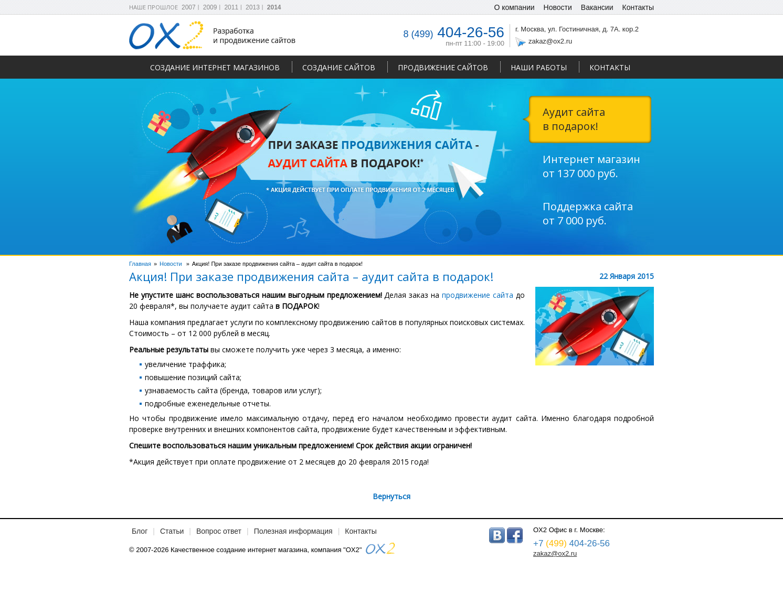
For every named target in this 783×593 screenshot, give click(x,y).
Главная (140, 264)
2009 (210, 7)
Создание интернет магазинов (215, 67)
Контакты (609, 67)
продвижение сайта (477, 295)
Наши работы (539, 67)
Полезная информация (293, 531)
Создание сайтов (338, 67)
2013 (253, 7)
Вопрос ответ (218, 531)
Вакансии (597, 7)
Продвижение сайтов (443, 67)
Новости (558, 7)
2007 (189, 7)
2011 (231, 7)
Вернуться (391, 496)
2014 (274, 7)
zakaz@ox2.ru (550, 41)
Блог (139, 531)
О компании (514, 7)
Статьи (172, 531)
